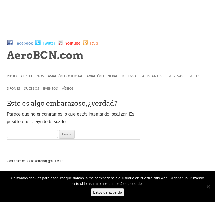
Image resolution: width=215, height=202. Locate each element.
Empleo (193, 76)
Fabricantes (151, 76)
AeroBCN (45, 55)
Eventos (50, 88)
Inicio (12, 76)
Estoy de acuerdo (107, 192)
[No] (208, 186)
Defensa (129, 76)
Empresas (174, 76)
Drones (13, 88)
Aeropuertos (32, 76)
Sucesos (31, 88)
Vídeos (68, 88)
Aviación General (102, 76)
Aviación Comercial (65, 76)
